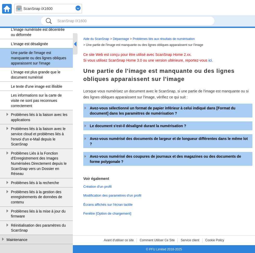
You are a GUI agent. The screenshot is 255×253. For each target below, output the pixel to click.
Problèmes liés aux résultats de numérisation (164, 39)
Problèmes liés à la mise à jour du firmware (38, 214)
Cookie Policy (214, 240)
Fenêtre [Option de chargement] (107, 213)
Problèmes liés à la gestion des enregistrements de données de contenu (36, 197)
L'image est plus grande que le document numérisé (35, 74)
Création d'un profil (97, 187)
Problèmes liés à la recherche (35, 183)
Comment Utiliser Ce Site (157, 240)
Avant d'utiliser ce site (119, 240)
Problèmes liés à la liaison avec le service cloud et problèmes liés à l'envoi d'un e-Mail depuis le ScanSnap (38, 136)
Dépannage (121, 39)
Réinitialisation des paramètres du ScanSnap (38, 228)
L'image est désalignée (29, 44)
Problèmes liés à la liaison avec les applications (39, 117)
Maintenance (17, 240)
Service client (190, 240)
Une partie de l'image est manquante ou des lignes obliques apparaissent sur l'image (38, 58)
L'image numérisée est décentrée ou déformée (38, 32)
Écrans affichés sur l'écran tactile (108, 205)
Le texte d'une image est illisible (36, 86)
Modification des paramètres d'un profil (112, 195)
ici (210, 60)
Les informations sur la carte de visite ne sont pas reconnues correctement (36, 100)
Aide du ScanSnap (96, 39)
